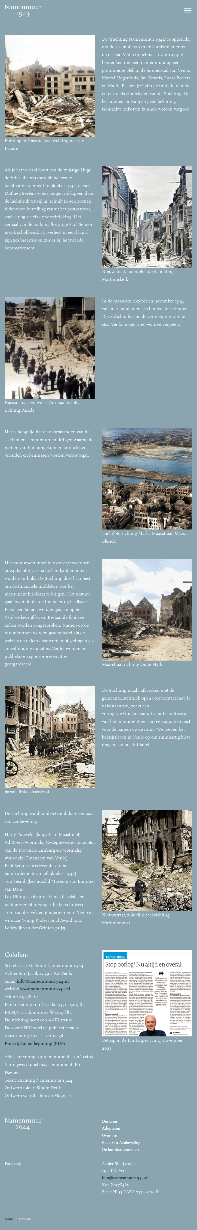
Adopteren (111, 1128)
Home (9, 1219)
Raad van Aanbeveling (121, 1142)
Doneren (109, 1121)
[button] (129, 1219)
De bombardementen (120, 1149)
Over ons (110, 1135)
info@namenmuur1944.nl (125, 1177)
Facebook (13, 1163)
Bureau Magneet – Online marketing (164, 1225)
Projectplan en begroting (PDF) (35, 1043)
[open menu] (187, 10)
